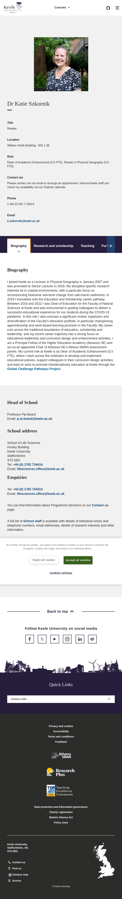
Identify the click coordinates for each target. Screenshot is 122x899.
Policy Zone (61, 822)
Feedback (61, 741)
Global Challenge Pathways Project (33, 369)
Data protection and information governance (61, 806)
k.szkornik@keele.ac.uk (23, 221)
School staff (32, 521)
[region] (61, 561)
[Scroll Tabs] (111, 244)
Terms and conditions (61, 736)
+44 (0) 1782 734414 (28, 464)
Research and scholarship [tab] (53, 246)
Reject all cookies (44, 560)
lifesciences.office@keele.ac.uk (41, 469)
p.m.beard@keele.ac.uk (34, 419)
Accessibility (61, 731)
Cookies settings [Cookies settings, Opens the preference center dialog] (61, 572)
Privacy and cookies (61, 726)
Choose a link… (61, 699)
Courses (62, 7)
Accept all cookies (78, 560)
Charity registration (61, 812)
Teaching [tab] (87, 246)
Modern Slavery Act (61, 817)
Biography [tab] (19, 248)
